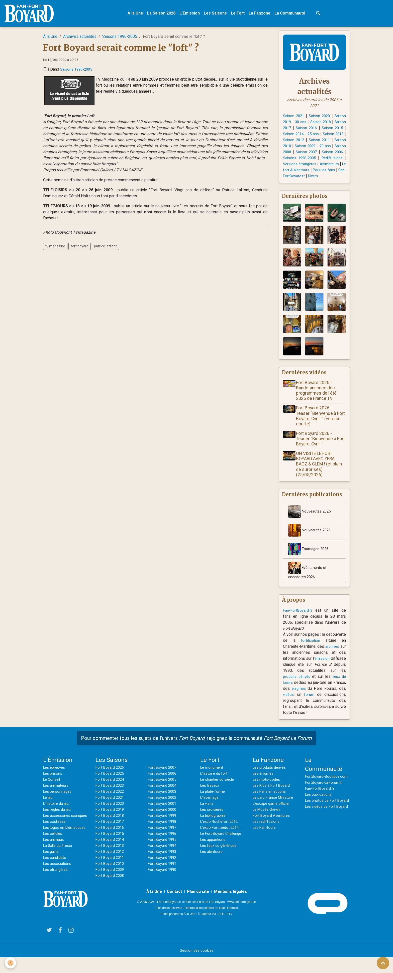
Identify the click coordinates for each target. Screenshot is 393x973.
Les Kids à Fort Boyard (273, 794)
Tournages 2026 (309, 557)
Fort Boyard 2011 (110, 866)
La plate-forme (213, 800)
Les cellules (54, 854)
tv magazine (55, 248)
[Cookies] (10, 962)
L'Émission (191, 14)
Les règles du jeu (58, 818)
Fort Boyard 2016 (110, 836)
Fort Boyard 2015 (110, 842)
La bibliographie (214, 824)
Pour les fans (318, 177)
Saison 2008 (309, 153)
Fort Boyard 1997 (163, 836)
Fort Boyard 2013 (110, 854)
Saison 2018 (330, 123)
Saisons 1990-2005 (119, 37)
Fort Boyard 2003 (163, 800)
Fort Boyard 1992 (163, 866)
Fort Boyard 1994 (163, 854)
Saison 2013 (294, 141)
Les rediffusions (267, 830)
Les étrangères (56, 890)
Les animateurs (56, 794)
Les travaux (210, 794)
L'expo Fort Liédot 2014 (221, 836)
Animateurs (316, 171)
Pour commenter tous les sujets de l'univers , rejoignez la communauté (196, 747)
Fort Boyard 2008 (110, 884)
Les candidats (55, 878)
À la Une (137, 14)
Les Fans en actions (270, 800)
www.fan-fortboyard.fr (241, 917)
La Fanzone (261, 14)
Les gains (51, 872)
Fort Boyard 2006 (163, 782)
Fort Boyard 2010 (110, 872)
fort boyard (79, 248)
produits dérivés (297, 685)
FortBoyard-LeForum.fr (325, 791)
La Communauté (291, 14)
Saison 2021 (294, 117)
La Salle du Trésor (59, 866)
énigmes (299, 697)
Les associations (58, 884)
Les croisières (213, 818)
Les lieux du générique (220, 854)
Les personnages (58, 800)
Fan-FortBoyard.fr (298, 619)
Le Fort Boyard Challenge (222, 842)
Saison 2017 (294, 129)
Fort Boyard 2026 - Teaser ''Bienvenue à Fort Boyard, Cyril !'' (318, 446)
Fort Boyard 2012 (110, 860)
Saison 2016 (319, 129)
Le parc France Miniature (274, 806)
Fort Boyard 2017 (110, 830)
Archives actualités (79, 37)
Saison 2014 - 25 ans (320, 135)
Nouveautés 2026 (310, 539)
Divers (315, 183)
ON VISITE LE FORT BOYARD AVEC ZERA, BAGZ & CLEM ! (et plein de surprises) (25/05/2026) (320, 472)
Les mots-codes (267, 788)
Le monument (212, 776)
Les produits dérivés (271, 776)
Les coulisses (55, 836)
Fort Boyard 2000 (163, 818)
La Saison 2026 (163, 14)
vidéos (289, 703)
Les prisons (53, 782)
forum (310, 703)
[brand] (32, 14)
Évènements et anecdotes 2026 (308, 579)
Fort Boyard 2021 (110, 806)
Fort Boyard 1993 (163, 860)
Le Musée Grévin (267, 818)
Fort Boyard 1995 (163, 848)
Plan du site (198, 906)
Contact (174, 906)
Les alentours (212, 860)
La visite (207, 812)
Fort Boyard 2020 (110, 812)
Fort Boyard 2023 (110, 794)
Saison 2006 (296, 159)
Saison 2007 (335, 153)
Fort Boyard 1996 (163, 842)
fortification (311, 649)
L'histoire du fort (214, 782)
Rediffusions (302, 165)
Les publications (319, 803)
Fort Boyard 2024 (110, 788)
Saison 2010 (307, 147)
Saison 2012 (319, 141)
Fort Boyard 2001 (163, 812)
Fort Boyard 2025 (110, 782)
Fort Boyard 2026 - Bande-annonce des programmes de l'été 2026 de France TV (318, 398)
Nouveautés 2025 (310, 520)
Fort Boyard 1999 (163, 824)
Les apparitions (214, 848)
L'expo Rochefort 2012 (220, 830)
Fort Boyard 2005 (163, 788)
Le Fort (239, 14)
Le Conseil (52, 788)
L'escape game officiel (272, 812)
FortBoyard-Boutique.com (327, 785)
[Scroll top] (383, 963)
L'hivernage (210, 806)
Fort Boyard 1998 (163, 830)
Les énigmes (264, 782)
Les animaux (54, 860)
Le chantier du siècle (218, 788)
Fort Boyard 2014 (110, 848)
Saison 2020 (319, 117)
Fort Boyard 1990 (163, 878)
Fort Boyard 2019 (110, 818)
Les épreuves (55, 776)
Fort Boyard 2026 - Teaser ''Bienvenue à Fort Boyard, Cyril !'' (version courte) (318, 424)
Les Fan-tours (265, 836)
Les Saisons (217, 14)
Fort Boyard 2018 (110, 824)
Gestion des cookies (196, 965)
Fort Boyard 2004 (163, 794)
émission (338, 667)
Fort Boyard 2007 (163, 776)
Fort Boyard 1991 (163, 872)
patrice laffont (105, 248)
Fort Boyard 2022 (110, 800)
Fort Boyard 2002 (163, 806)
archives (338, 655)
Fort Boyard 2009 (110, 878)
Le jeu (48, 806)
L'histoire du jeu (57, 812)
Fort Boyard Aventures (272, 824)
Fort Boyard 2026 (110, 776)
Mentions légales (230, 906)
